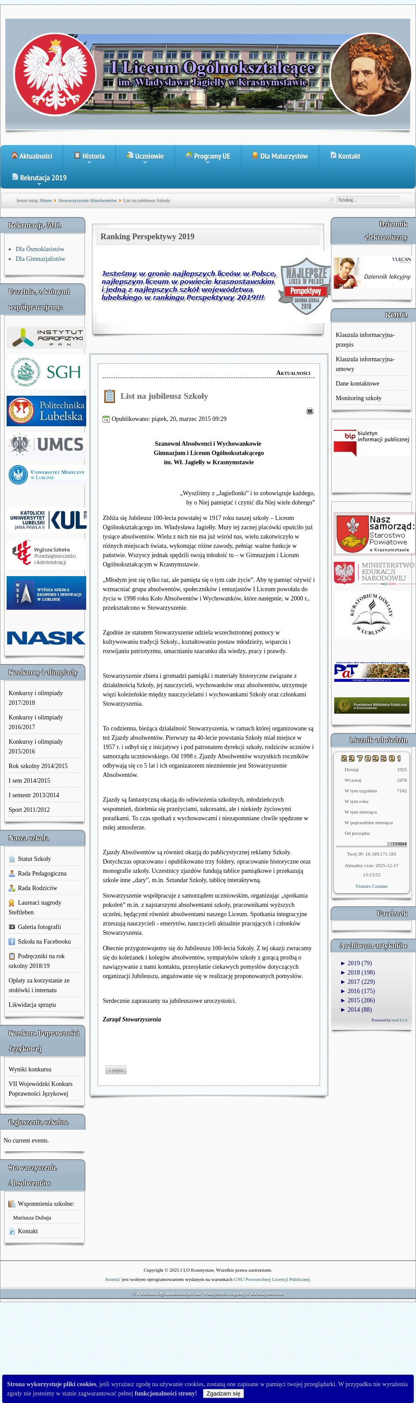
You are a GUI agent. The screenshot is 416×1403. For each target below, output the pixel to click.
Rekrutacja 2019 (39, 180)
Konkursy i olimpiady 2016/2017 (35, 722)
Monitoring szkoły (359, 398)
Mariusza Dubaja (32, 1218)
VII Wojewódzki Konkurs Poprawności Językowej (40, 1089)
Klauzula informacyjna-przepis (365, 340)
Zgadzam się (223, 1393)
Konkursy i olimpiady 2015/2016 (35, 746)
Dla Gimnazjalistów (40, 259)
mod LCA (400, 1020)
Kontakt (345, 156)
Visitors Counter (371, 886)
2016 (350, 991)
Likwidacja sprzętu (32, 1005)
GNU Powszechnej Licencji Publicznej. (272, 1279)
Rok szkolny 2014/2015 (38, 766)
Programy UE (208, 159)
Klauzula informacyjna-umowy (365, 364)
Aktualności (31, 156)
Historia (89, 159)
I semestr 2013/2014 (33, 795)
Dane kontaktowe (357, 383)
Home (46, 200)
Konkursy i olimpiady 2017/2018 (35, 698)
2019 (350, 963)
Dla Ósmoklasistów (39, 249)
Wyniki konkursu (29, 1069)
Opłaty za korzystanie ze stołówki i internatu (38, 985)
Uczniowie (145, 159)
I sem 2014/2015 (29, 780)
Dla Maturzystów (280, 156)
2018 (350, 972)
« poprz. (116, 1070)
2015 (350, 1000)
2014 (350, 1009)
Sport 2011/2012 (29, 810)
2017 (350, 982)
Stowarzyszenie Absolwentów (87, 200)
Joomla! (113, 1279)
